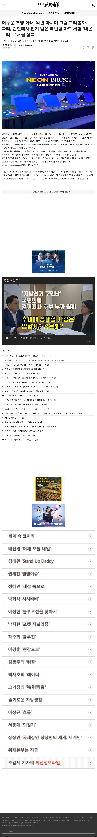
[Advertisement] (48, 208)
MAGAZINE (69, 13)
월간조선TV (54, 13)
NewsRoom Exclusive (33, 13)
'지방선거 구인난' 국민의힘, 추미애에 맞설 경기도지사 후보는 (27, 338)
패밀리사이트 (8, 831)
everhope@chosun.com (25, 45)
